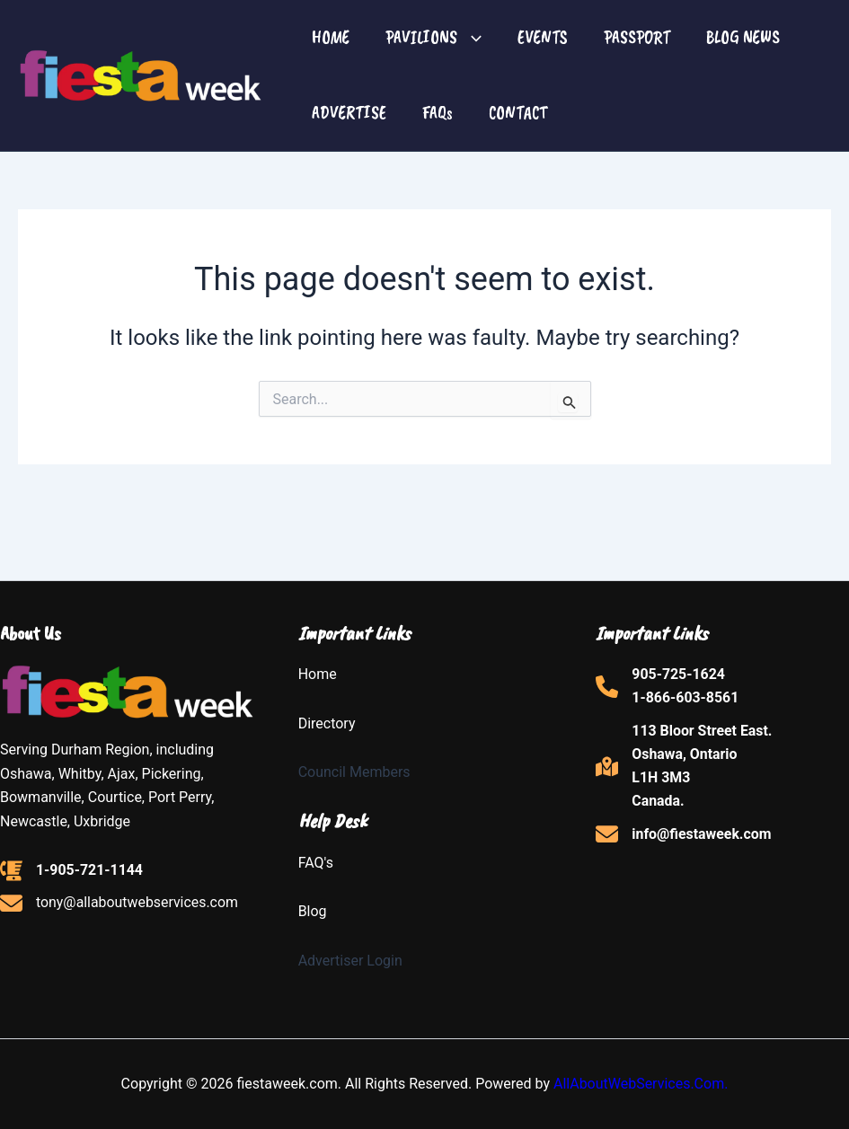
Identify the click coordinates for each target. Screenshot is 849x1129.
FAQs (437, 112)
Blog (312, 911)
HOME (330, 37)
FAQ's (315, 862)
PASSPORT (637, 37)
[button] (469, 38)
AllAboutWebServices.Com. (641, 1083)
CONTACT (518, 112)
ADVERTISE (349, 112)
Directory (327, 723)
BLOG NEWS (743, 37)
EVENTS (542, 37)
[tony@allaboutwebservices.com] (120, 902)
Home (317, 674)
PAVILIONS (433, 37)
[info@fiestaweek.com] (684, 835)
